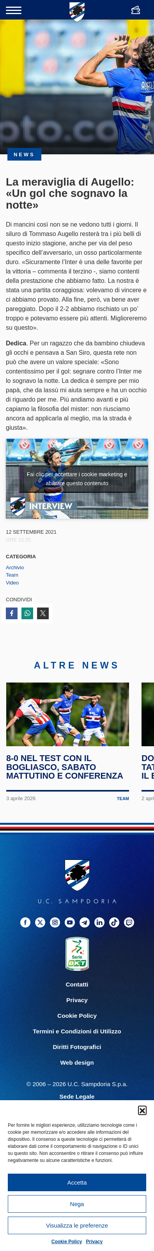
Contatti (76, 991)
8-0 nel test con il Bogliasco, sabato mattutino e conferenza (65, 774)
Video (12, 583)
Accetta (77, 1182)
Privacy (94, 1241)
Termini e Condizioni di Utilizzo (77, 1038)
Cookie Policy (66, 1241)
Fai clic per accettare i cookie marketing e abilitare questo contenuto (77, 478)
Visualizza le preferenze (77, 1225)
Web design (77, 1070)
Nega (77, 1204)
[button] (142, 1110)
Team (12, 575)
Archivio (15, 567)
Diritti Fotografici (77, 1054)
